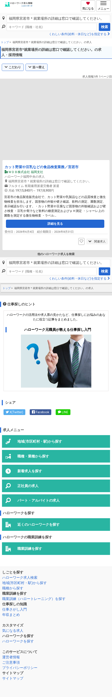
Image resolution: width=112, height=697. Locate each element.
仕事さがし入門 (14, 609)
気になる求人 (12, 630)
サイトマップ (12, 678)
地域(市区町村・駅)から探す (24, 583)
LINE (63, 412)
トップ (5, 42)
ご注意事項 (11, 662)
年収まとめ (11, 615)
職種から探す (12, 588)
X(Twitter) (14, 412)
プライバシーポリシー (19, 668)
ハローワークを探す (18, 641)
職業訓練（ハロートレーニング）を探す (34, 599)
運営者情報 (11, 657)
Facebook (40, 412)
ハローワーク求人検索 (19, 577)
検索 (104, 27)
